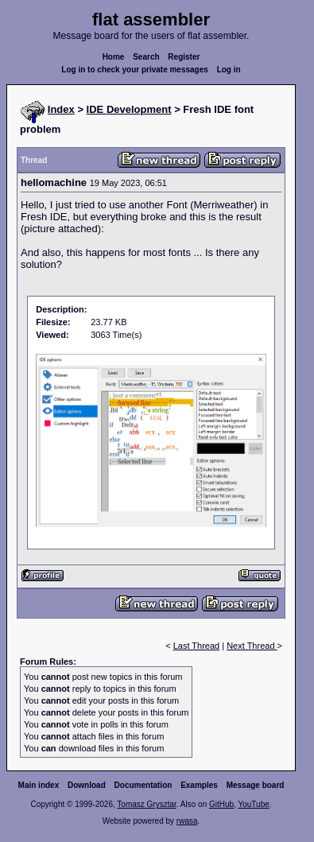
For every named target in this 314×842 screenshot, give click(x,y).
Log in (229, 69)
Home (114, 56)
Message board (256, 785)
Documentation (143, 785)
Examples (199, 785)
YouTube (253, 804)
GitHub (221, 804)
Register (184, 56)
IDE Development (129, 109)
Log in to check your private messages (134, 69)
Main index (39, 785)
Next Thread (252, 645)
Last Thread (196, 645)
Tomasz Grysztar (146, 804)
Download (87, 785)
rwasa (187, 821)
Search (146, 56)
